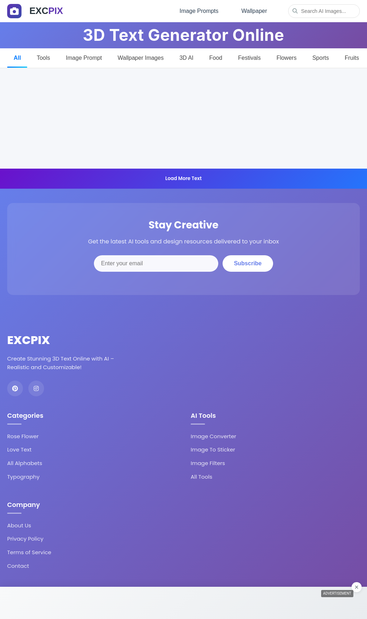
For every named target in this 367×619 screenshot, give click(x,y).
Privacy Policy (25, 538)
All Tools (201, 476)
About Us (19, 525)
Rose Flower (23, 436)
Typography (23, 476)
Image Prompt (84, 58)
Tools (43, 58)
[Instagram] (36, 388)
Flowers (286, 58)
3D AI (187, 58)
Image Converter (213, 436)
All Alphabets (24, 463)
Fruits (352, 58)
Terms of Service (29, 552)
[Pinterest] (15, 388)
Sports (320, 58)
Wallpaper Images (140, 58)
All (17, 58)
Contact (18, 566)
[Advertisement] (183, 118)
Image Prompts (199, 11)
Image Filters (208, 463)
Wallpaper (254, 11)
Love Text (19, 449)
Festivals (249, 58)
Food (215, 58)
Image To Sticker (213, 449)
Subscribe (248, 263)
